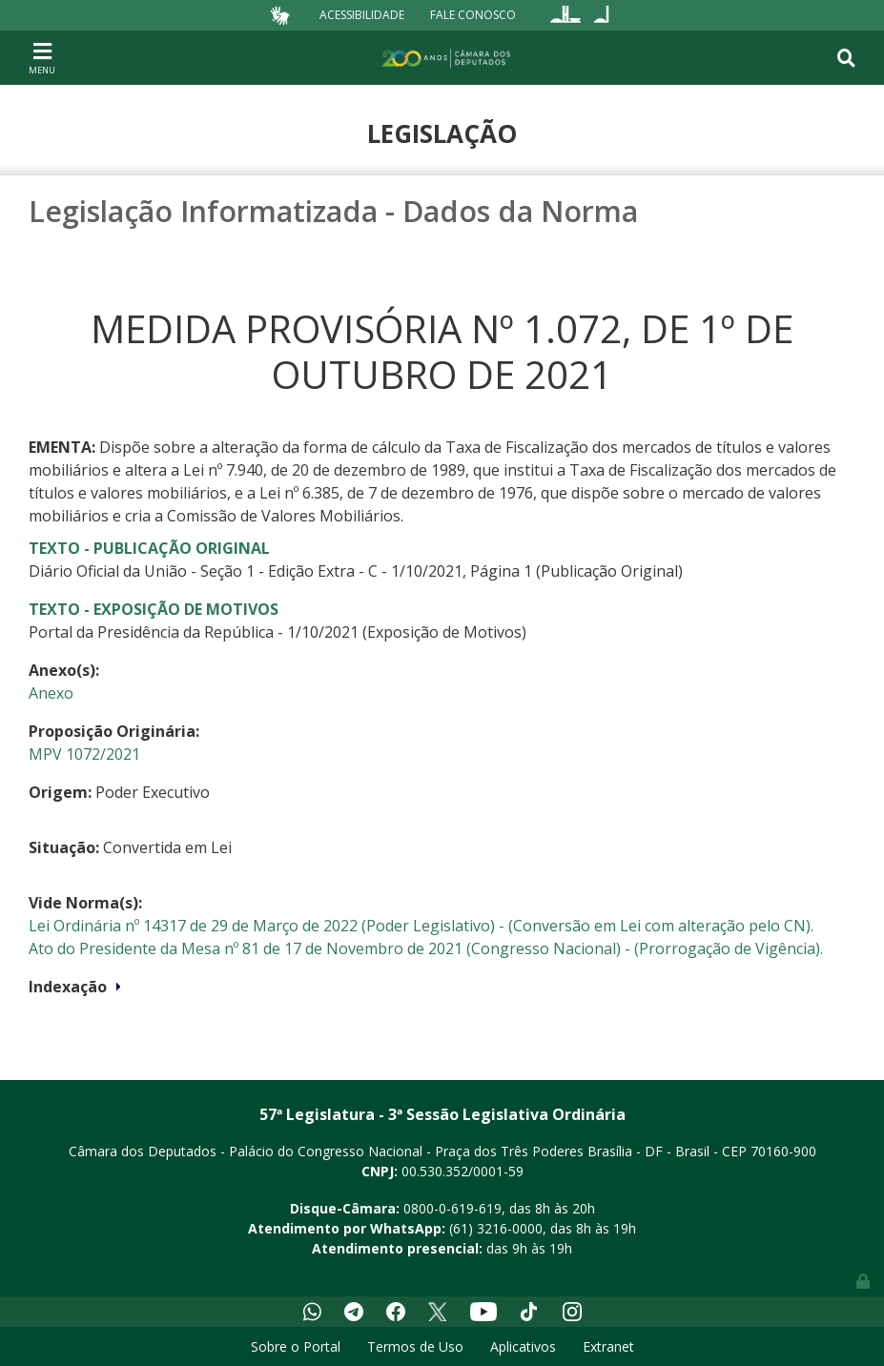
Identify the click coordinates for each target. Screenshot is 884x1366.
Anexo (51, 693)
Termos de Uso (415, 1346)
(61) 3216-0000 (496, 1228)
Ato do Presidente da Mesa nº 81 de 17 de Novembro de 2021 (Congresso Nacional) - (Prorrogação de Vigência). (426, 948)
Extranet (608, 1346)
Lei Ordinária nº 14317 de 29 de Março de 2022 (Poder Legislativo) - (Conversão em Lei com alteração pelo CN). (421, 925)
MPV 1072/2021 (84, 754)
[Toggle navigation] (42, 57)
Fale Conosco (473, 15)
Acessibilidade (361, 15)
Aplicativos (523, 1346)
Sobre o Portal (295, 1346)
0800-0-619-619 (452, 1208)
